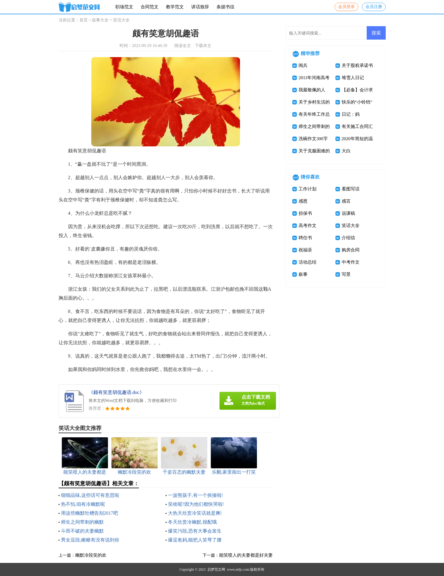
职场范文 (124, 6)
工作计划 (307, 189)
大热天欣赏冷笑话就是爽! (195, 513)
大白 (346, 150)
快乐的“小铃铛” (357, 102)
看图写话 (351, 189)
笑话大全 (121, 20)
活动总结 (307, 262)
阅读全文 (182, 45)
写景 (346, 274)
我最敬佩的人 (312, 89)
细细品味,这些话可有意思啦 (90, 495)
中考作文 (351, 262)
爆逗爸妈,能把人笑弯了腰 (195, 539)
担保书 (305, 213)
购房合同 (351, 250)
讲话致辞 (200, 6)
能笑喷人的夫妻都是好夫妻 (246, 555)
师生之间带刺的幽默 (82, 522)
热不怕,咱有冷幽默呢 (83, 504)
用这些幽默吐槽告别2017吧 (89, 513)
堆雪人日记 (353, 77)
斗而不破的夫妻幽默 (82, 530)
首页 (83, 20)
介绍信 (348, 237)
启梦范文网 (216, 569)
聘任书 (305, 237)
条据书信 (225, 6)
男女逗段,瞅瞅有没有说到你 (90, 539)
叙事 (303, 274)
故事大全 (100, 20)
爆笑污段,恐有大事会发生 (195, 530)
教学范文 (175, 6)
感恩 (303, 201)
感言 (346, 201)
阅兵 (303, 65)
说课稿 (348, 213)
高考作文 (307, 225)
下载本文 (203, 45)
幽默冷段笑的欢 (90, 555)
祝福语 (305, 250)
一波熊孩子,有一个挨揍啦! (195, 495)
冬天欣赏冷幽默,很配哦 (192, 522)
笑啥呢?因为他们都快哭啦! (196, 504)
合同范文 (150, 6)
